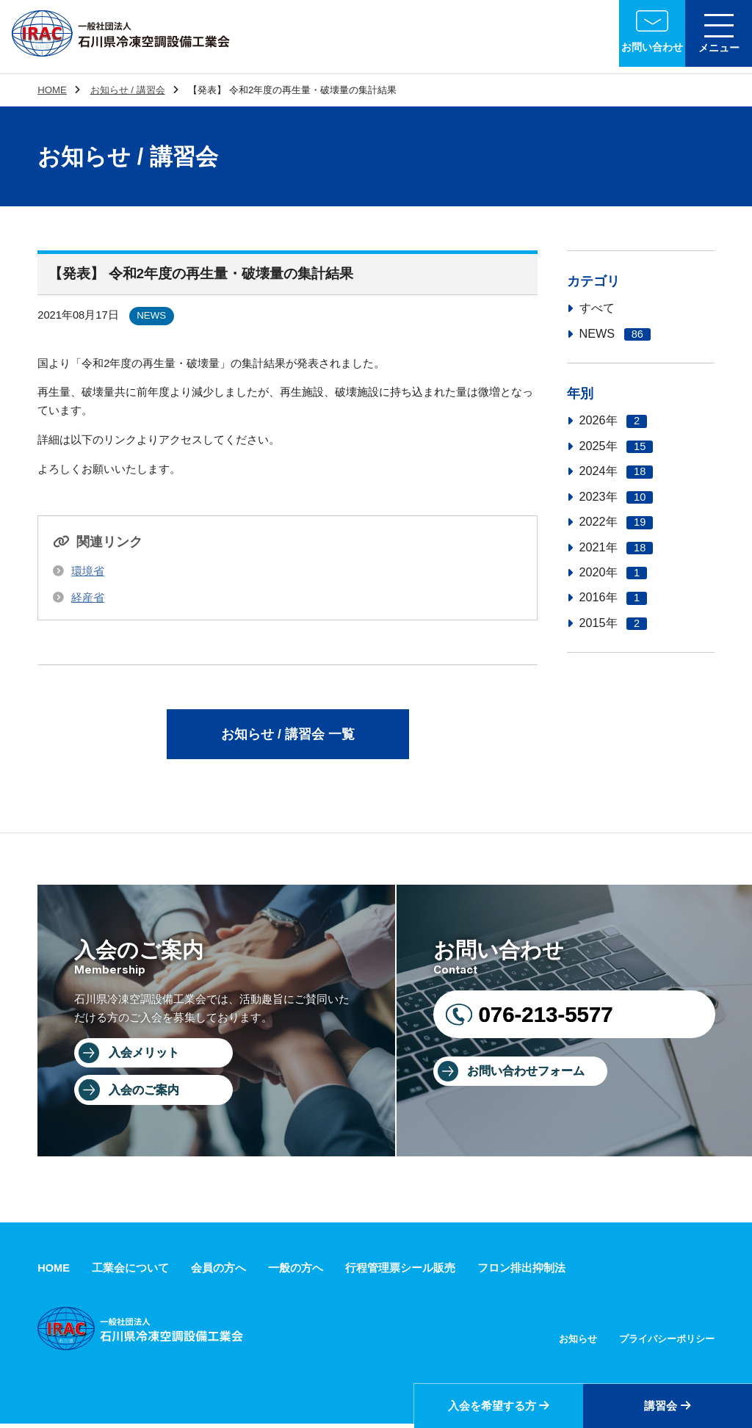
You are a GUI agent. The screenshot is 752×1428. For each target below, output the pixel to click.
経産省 (87, 598)
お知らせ (578, 1343)
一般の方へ (295, 1271)
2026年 (613, 420)
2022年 (616, 522)
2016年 (613, 597)
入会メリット (145, 1055)
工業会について (130, 1271)
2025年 (616, 446)
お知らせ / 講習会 (127, 89)
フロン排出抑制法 (521, 1271)
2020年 (613, 572)
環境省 (87, 571)
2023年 (616, 497)
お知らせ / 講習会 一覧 (288, 735)
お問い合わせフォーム (527, 1073)
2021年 (616, 547)
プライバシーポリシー (667, 1343)
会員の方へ (218, 1271)
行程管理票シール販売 (400, 1271)
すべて (597, 307)
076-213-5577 (545, 1016)
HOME (52, 89)
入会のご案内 (145, 1093)
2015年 (613, 623)
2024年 (616, 471)
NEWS (615, 334)
